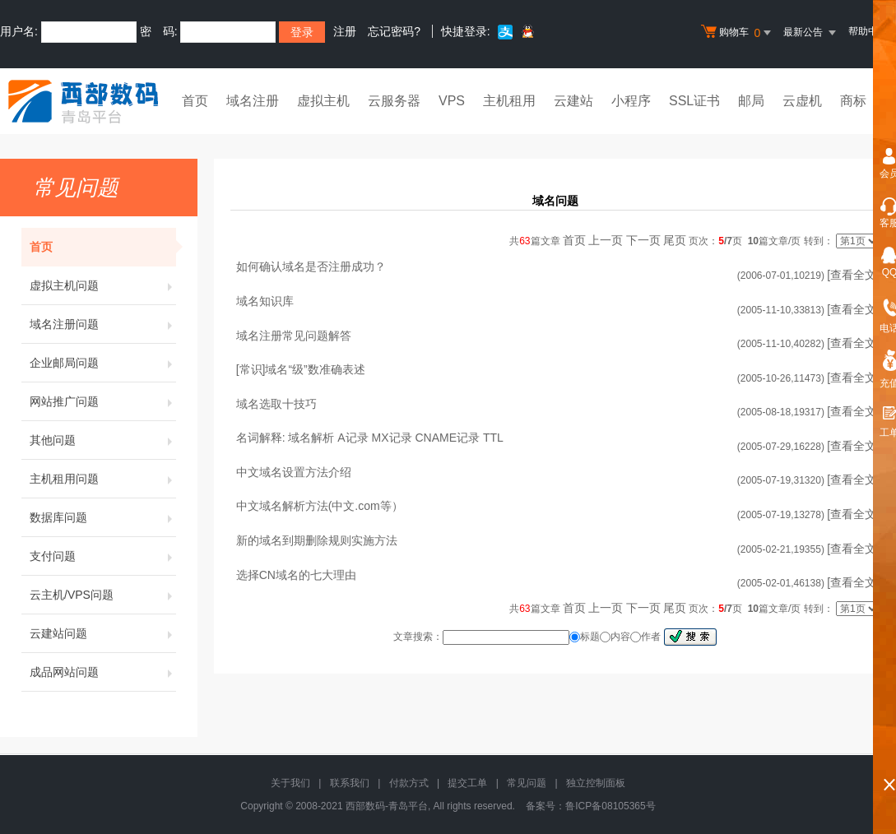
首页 (195, 101)
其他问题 (103, 440)
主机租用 (509, 101)
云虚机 (802, 101)
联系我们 (349, 783)
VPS (452, 101)
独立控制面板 (595, 783)
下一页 (643, 240)
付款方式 (409, 783)
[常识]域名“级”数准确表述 (300, 369)
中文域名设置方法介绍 (293, 472)
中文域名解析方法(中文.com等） (319, 505)
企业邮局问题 (103, 362)
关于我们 (290, 783)
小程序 (631, 101)
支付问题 (103, 556)
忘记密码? (394, 31)
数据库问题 (103, 517)
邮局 (751, 101)
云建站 (573, 101)
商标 (853, 101)
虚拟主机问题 (103, 285)
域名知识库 (265, 301)
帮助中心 (868, 31)
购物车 (738, 33)
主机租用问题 (103, 478)
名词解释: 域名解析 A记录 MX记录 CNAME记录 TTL (370, 437)
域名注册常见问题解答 (293, 335)
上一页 (605, 240)
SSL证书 (694, 101)
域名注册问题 (103, 324)
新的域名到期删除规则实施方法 (316, 540)
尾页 (674, 240)
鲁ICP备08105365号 (610, 806)
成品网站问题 (103, 672)
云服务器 (394, 101)
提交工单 (467, 783)
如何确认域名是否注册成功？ (311, 266)
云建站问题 (103, 633)
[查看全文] (853, 274)
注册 (344, 31)
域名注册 (252, 101)
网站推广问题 (103, 401)
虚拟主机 (323, 101)
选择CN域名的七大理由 (296, 574)
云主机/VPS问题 (103, 594)
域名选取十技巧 (276, 403)
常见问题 (526, 783)
